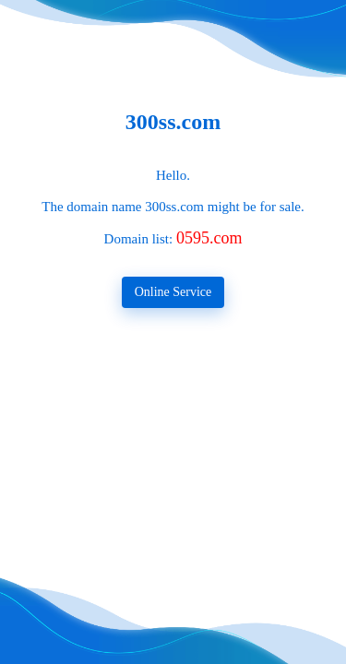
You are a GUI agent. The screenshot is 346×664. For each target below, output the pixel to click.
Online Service (173, 292)
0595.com (209, 238)
